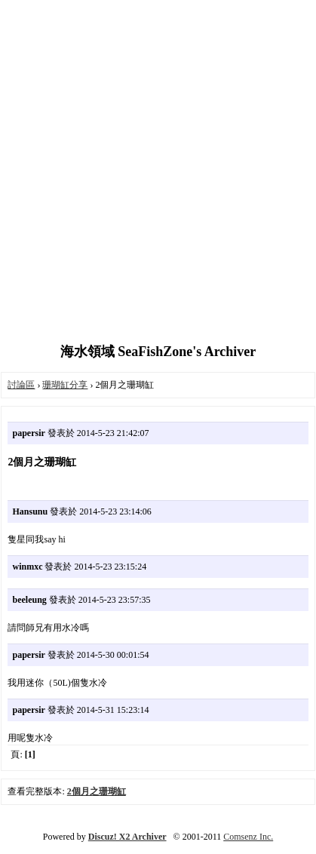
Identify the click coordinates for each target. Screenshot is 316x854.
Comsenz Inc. (248, 836)
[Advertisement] (158, 173)
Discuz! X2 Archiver (127, 836)
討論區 (21, 384)
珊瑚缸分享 (64, 384)
